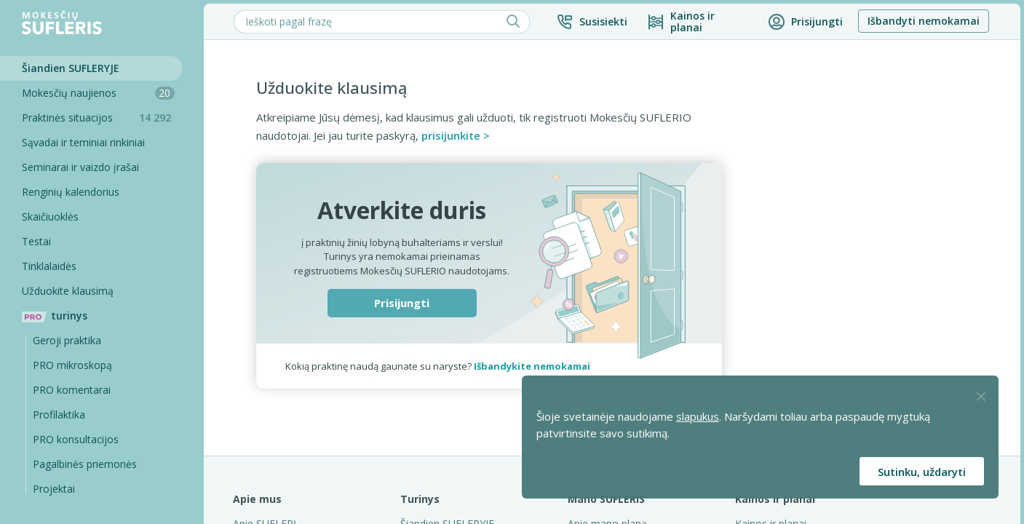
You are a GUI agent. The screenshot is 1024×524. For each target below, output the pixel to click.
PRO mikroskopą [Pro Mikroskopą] (72, 365)
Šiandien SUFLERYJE (70, 68)
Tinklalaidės (49, 266)
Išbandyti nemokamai (924, 21)
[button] (592, 21)
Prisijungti (401, 302)
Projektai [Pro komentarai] (54, 489)
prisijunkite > (455, 135)
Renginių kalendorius (70, 192)
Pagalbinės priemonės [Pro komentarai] (85, 464)
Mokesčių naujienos (98, 93)
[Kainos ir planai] (698, 21)
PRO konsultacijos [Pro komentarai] (76, 439)
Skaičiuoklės (50, 216)
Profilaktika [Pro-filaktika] (59, 414)
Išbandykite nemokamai (532, 366)
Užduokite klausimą (68, 291)
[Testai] (91, 241)
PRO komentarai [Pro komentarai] (72, 390)
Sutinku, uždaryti (922, 471)
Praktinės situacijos (102, 117)
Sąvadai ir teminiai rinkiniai (83, 142)
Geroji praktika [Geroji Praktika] (67, 340)
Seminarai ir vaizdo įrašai (80, 167)
